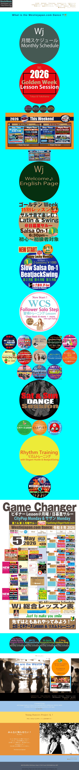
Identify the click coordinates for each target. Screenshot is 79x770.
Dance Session (51, 3)
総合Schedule (43, 3)
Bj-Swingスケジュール (48, 4)
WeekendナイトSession (36, 694)
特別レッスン (37, 5)
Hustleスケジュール (72, 3)
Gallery (66, 695)
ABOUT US (73, 695)
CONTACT (73, 5)
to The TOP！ (39, 705)
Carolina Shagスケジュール (37, 4)
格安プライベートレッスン (48, 5)
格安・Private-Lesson (45, 692)
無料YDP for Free (35, 692)
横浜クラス (57, 4)
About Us (66, 5)
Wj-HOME (37, 3)
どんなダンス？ (59, 5)
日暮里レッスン (64, 4)
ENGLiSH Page (61, 7)
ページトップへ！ (40, 652)
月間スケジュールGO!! (54, 687)
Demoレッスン (72, 4)
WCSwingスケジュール (61, 3)
